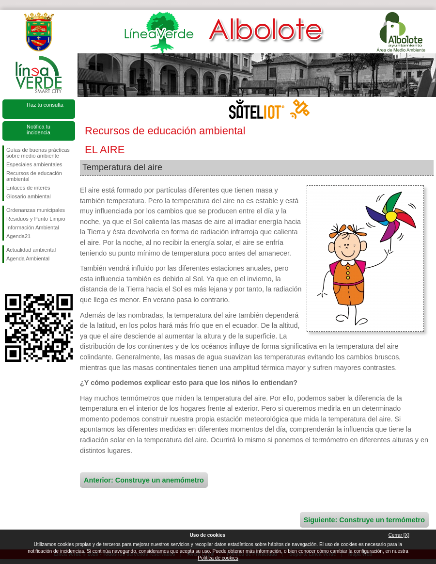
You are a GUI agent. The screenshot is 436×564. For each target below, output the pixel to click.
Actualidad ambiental (31, 250)
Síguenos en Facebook (8, 278)
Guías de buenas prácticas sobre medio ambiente (38, 153)
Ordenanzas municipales (35, 210)
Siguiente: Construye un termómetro (364, 520)
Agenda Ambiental (27, 258)
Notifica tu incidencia (38, 129)
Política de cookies (218, 558)
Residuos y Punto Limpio (35, 219)
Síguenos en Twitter (24, 278)
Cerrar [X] (399, 535)
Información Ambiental (32, 227)
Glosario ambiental (28, 196)
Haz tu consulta (45, 105)
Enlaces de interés (28, 188)
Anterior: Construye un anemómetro (144, 480)
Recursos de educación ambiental (34, 176)
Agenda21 (18, 236)
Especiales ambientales (34, 164)
